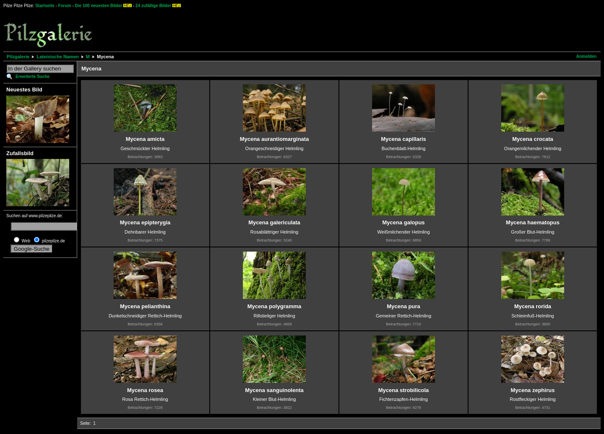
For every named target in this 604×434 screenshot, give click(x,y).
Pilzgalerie (18, 56)
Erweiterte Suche (32, 76)
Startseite (45, 5)
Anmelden (586, 56)
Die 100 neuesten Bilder (98, 5)
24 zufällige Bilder (153, 5)
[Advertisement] (310, 29)
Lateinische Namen (57, 56)
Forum (64, 5)
